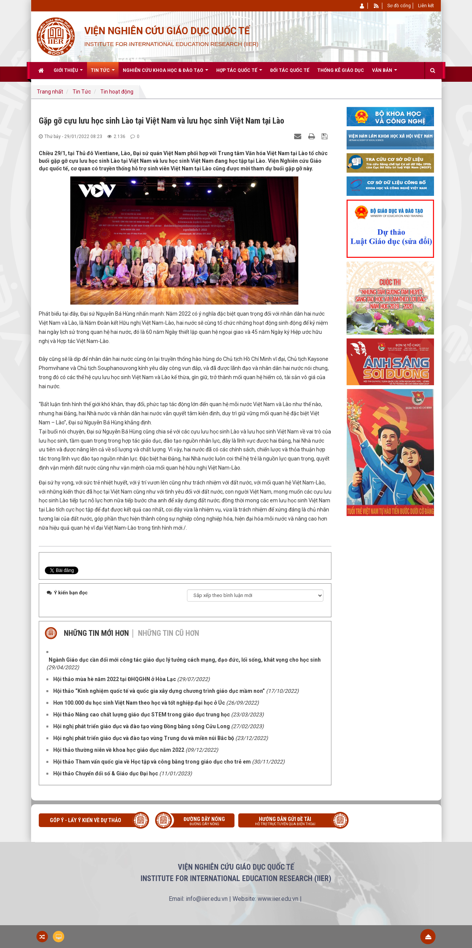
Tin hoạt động (116, 92)
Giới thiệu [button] (68, 73)
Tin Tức (82, 92)
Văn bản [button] (384, 73)
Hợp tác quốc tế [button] (239, 73)
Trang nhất (50, 92)
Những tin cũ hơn (168, 633)
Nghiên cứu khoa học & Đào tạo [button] (165, 73)
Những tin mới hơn (96, 633)
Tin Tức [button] (103, 73)
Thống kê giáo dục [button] (340, 70)
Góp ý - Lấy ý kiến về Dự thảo (85, 820)
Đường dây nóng (198, 821)
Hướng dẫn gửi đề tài (290, 821)
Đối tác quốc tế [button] (289, 70)
